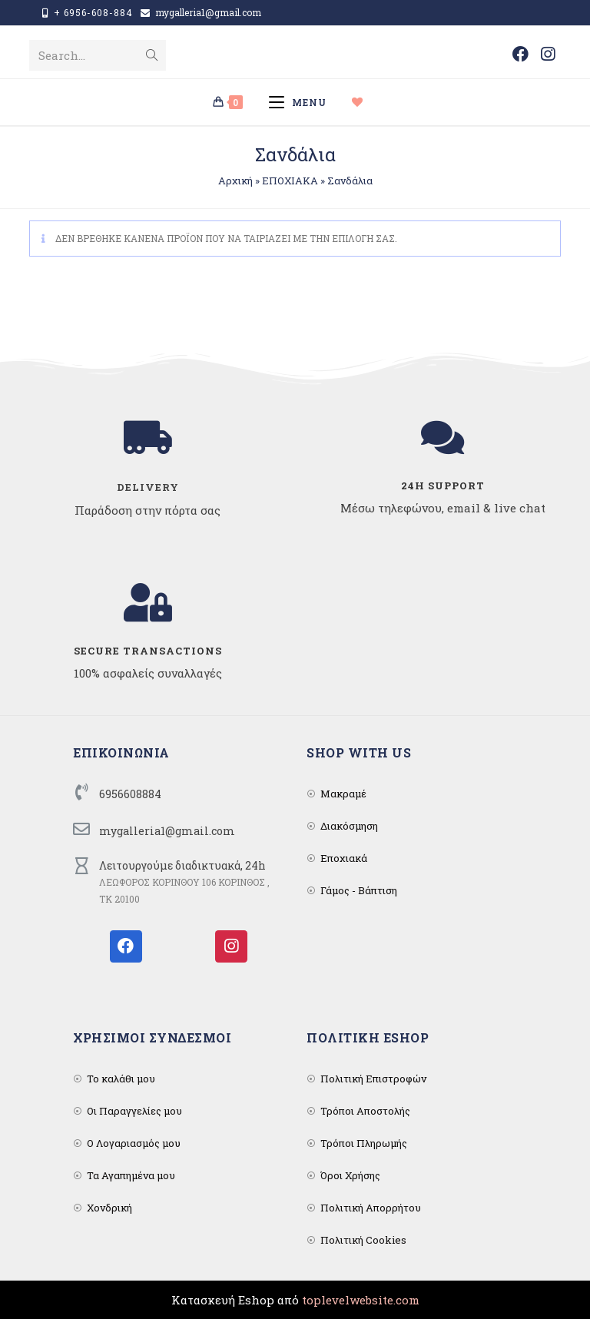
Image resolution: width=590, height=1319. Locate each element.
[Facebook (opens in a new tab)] (520, 54)
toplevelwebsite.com (360, 1299)
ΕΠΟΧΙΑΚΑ (290, 180)
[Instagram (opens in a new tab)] (548, 54)
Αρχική (235, 180)
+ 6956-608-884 (93, 12)
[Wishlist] (363, 102)
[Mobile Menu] (303, 102)
